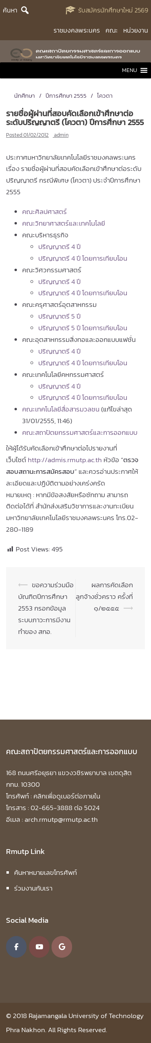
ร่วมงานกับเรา (33, 888)
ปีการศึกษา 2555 (66, 95)
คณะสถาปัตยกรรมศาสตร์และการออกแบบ (79, 432)
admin (61, 135)
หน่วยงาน (135, 30)
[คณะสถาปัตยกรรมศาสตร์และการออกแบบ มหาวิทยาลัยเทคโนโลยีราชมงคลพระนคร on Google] (62, 947)
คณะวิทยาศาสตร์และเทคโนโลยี (63, 223)
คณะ (111, 30)
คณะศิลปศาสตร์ (44, 211)
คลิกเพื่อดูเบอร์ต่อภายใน (66, 796)
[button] (129, 70)
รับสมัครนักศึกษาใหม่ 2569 (113, 10)
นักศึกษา (24, 95)
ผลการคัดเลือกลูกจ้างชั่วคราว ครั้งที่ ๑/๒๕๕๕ (104, 596)
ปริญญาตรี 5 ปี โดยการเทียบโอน (82, 328)
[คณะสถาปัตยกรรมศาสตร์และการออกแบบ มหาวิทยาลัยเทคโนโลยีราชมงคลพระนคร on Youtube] (39, 947)
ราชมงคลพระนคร (77, 30)
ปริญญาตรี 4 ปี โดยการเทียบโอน (82, 258)
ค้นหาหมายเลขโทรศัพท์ (45, 872)
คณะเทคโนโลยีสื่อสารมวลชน (60, 409)
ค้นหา (10, 10)
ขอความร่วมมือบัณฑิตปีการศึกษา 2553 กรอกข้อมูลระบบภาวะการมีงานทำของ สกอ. (46, 608)
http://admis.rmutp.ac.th (65, 460)
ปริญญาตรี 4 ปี (59, 246)
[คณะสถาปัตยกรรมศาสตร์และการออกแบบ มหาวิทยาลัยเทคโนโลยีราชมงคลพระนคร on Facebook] (16, 947)
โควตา (105, 95)
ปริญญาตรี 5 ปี (59, 316)
